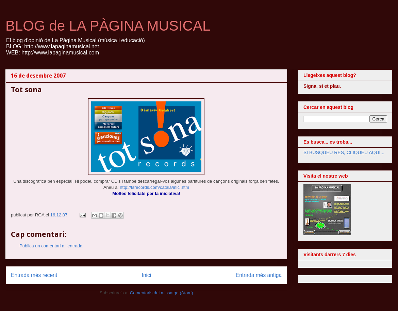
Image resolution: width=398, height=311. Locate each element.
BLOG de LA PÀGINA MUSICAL (107, 26)
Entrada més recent (34, 275)
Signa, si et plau (321, 86)
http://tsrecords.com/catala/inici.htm (154, 187)
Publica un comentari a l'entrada (50, 245)
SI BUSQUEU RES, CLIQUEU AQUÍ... (343, 152)
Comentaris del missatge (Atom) (161, 292)
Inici (146, 275)
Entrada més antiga (259, 275)
